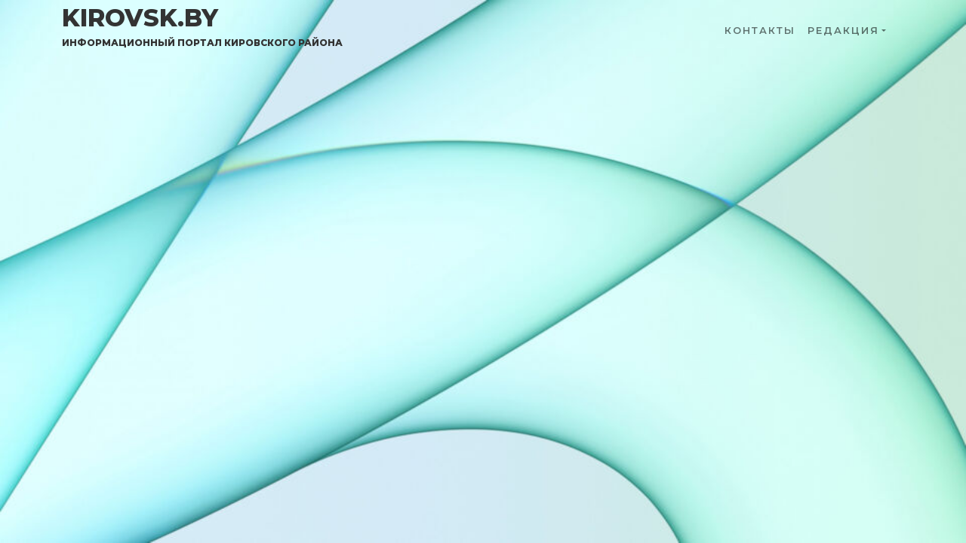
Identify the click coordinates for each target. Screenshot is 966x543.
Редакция (843, 30)
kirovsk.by (202, 26)
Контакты (759, 30)
